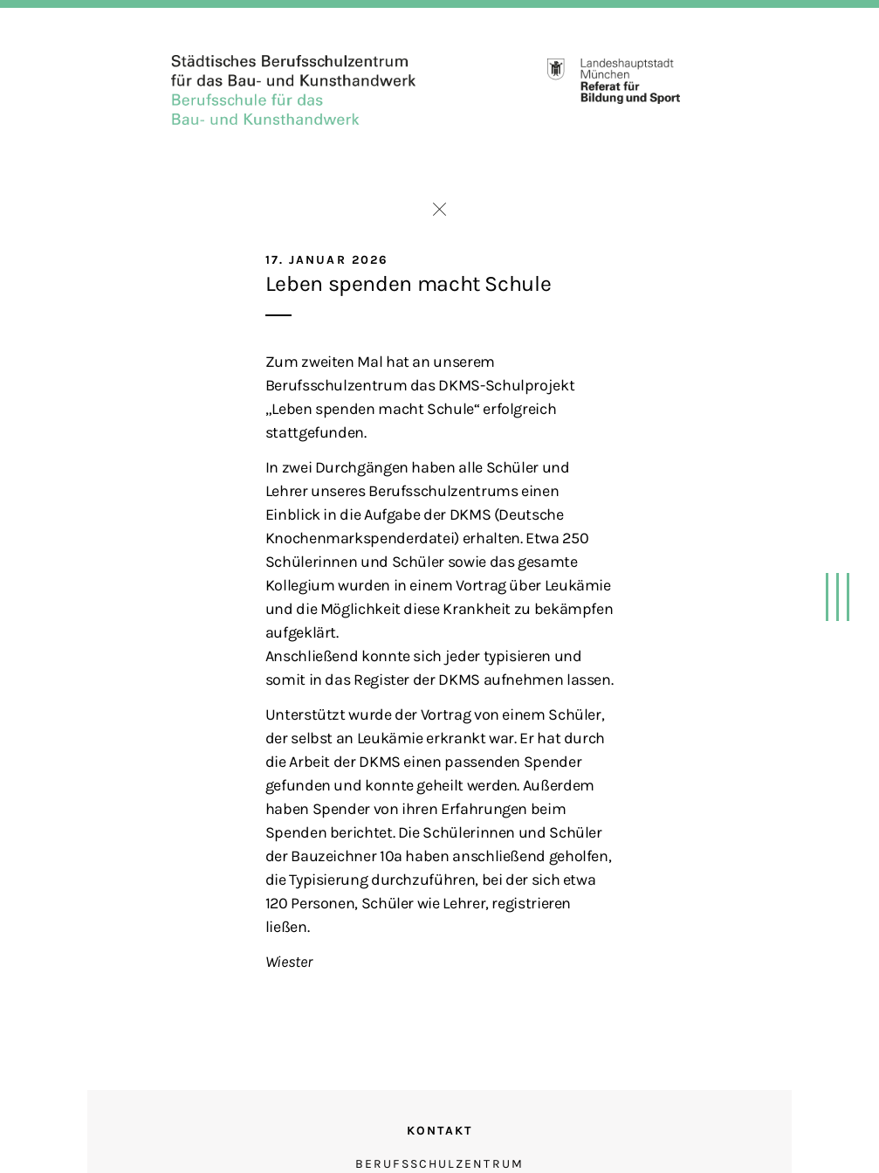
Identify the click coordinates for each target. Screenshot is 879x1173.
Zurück (439, 209)
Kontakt (439, 1130)
